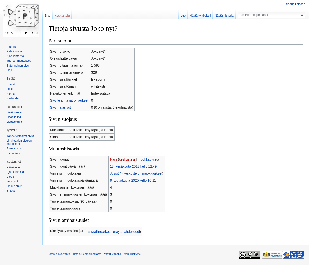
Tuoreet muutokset (19, 60)
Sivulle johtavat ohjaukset (69, 100)
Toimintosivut (15, 148)
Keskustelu (62, 15)
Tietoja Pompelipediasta (87, 253)
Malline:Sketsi (101, 232)
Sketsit (11, 84)
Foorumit (12, 181)
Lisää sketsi (14, 112)
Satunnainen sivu (18, 65)
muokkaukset (148, 159)
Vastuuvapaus (112, 253)
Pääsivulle (13, 167)
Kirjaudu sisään (295, 4)
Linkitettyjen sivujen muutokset (19, 142)
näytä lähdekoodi (127, 232)
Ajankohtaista (15, 56)
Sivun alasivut (60, 107)
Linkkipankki (14, 186)
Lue (183, 15)
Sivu (48, 15)
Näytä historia (224, 15)
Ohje (10, 70)
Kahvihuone (14, 51)
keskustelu (127, 159)
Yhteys (11, 190)
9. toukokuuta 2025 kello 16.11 (133, 180)
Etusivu (11, 46)
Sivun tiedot (14, 153)
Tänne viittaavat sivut (20, 136)
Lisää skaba (14, 121)
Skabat (11, 93)
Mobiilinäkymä (132, 253)
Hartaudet (13, 98)
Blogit (10, 176)
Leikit (10, 89)
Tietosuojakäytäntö (58, 253)
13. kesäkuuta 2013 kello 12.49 (133, 166)
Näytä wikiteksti (200, 15)
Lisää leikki (14, 117)
